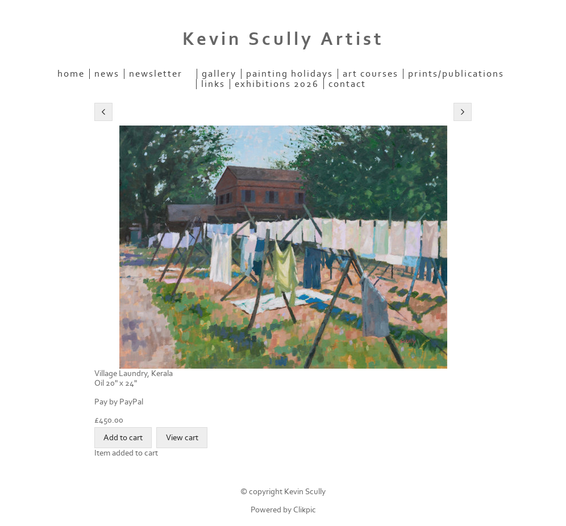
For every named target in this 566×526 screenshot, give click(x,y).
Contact (347, 84)
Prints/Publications (456, 74)
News (106, 74)
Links (213, 84)
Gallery (219, 74)
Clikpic (304, 510)
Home (71, 74)
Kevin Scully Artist (283, 39)
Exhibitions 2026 (277, 84)
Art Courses (370, 74)
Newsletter (155, 74)
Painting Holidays (289, 74)
